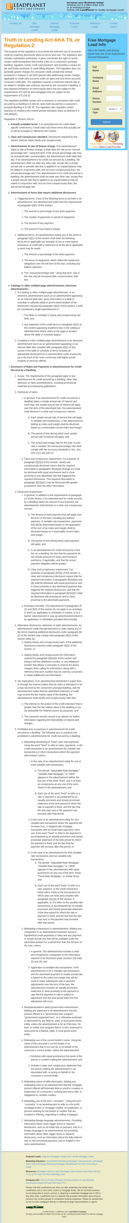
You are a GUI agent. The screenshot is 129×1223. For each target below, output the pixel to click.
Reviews (59, 1180)
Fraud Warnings (54, 1183)
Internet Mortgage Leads (54, 26)
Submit (106, 122)
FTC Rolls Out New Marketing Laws (49, 1174)
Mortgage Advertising (66, 1164)
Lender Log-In (114, 25)
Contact (50, 1180)
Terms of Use (79, 1180)
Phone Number (97, 100)
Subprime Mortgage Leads (53, 1156)
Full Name (96, 69)
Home (43, 1180)
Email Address (97, 90)
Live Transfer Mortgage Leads (80, 1156)
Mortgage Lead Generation (80, 1161)
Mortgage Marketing (46, 1164)
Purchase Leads (74, 25)
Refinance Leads (95, 25)
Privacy (68, 1180)
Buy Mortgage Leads (35, 26)
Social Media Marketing (56, 1161)
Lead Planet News (91, 1171)
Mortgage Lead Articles (71, 1171)
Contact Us (15, 23)
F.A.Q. (28, 1174)
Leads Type (96, 111)
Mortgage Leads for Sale (48, 1171)
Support (41, 1183)
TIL (63, 1183)
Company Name (98, 79)
